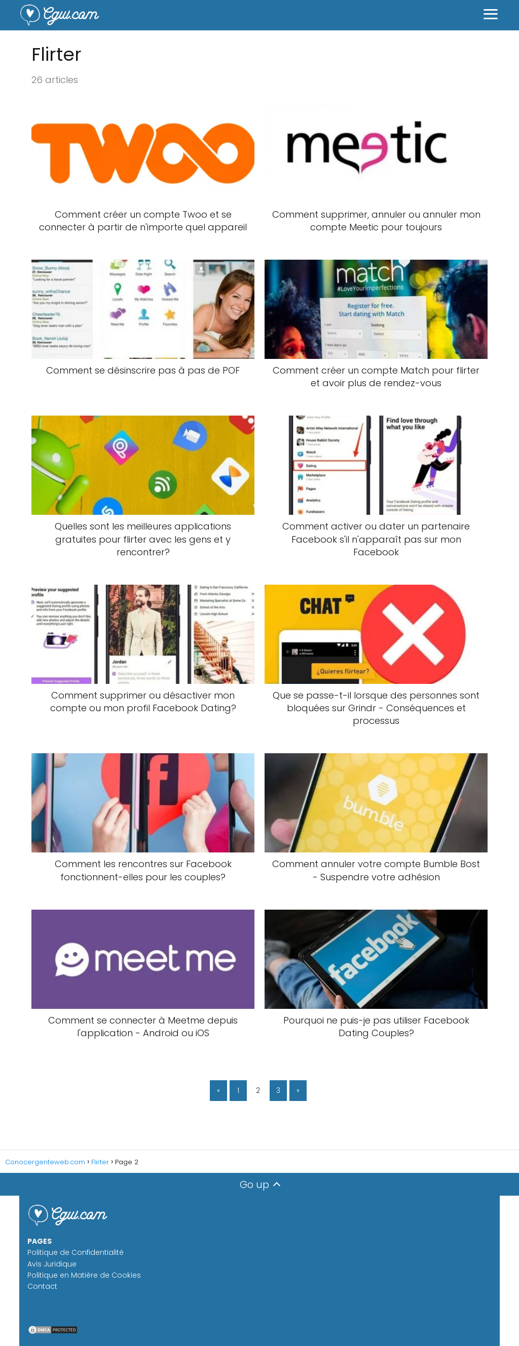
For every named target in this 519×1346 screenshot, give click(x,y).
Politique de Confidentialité (75, 1252)
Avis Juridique (52, 1264)
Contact (42, 1286)
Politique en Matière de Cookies (84, 1275)
